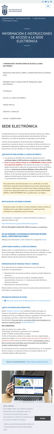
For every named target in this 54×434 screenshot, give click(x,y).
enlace (44, 240)
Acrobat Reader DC (28, 322)
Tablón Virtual (9, 105)
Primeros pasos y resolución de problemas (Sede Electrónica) (22, 83)
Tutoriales (7, 91)
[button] (19, 427)
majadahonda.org (8, 18)
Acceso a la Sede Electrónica (14, 98)
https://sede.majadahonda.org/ (37, 362)
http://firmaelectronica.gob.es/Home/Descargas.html (20, 223)
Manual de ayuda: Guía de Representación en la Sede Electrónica (28, 301)
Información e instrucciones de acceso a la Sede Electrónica (23, 65)
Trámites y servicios (11, 112)
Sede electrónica (39, 18)
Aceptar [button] (42, 418)
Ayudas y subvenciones (12, 118)
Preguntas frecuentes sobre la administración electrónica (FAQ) (27, 74)
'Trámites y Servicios (13, 311)
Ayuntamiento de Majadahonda (26, 18)
